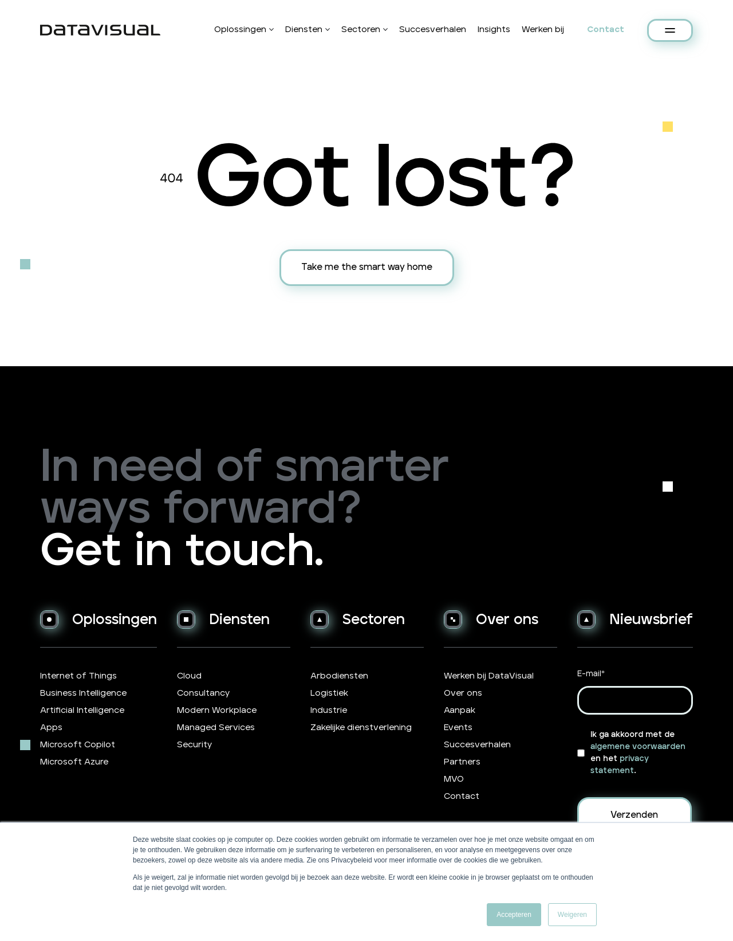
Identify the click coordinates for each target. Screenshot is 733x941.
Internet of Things (78, 676)
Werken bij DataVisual (489, 676)
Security (194, 744)
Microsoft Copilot (77, 744)
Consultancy (203, 693)
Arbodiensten (339, 676)
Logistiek (329, 693)
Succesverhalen (432, 29)
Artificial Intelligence (82, 710)
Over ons (463, 693)
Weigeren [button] (572, 915)
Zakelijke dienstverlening (361, 727)
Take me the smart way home (366, 267)
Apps (51, 727)
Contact (605, 29)
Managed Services (216, 727)
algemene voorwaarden (637, 747)
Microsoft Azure (74, 762)
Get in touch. (182, 552)
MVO (454, 779)
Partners (462, 762)
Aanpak (459, 710)
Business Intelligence (83, 693)
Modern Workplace (217, 710)
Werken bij (543, 29)
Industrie (328, 710)
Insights (494, 29)
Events (458, 727)
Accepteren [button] (513, 915)
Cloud (189, 676)
